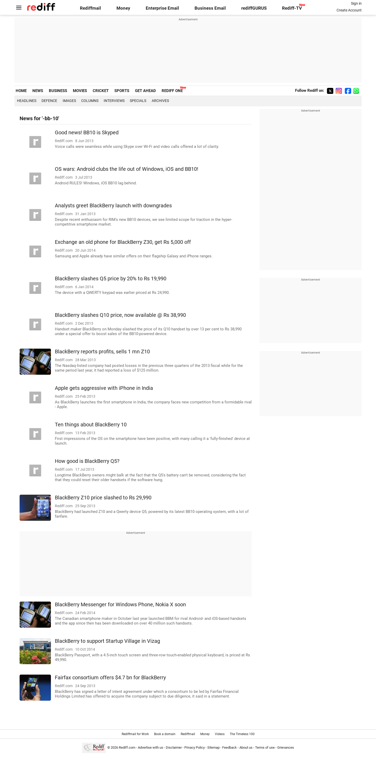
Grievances (285, 747)
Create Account (349, 10)
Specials (138, 101)
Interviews (114, 101)
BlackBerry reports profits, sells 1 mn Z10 (102, 352)
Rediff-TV (292, 8)
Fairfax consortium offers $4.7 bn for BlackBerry (110, 678)
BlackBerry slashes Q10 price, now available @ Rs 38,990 (120, 315)
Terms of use (265, 747)
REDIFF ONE (172, 90)
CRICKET (101, 90)
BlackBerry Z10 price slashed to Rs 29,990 (103, 498)
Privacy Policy (194, 747)
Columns (89, 101)
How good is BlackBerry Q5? (87, 461)
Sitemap (213, 747)
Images (69, 101)
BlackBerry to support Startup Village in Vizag (107, 641)
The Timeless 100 (242, 734)
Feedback (229, 747)
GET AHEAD (145, 90)
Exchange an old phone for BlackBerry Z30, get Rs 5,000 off (123, 242)
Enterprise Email (162, 8)
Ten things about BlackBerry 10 (91, 425)
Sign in (356, 3)
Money (123, 8)
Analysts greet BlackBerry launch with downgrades (113, 206)
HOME (21, 90)
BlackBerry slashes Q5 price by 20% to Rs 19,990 (110, 279)
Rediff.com (127, 747)
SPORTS (121, 90)
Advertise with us (150, 747)
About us (245, 747)
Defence (49, 101)
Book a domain (164, 734)
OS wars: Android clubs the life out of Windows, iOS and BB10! (126, 169)
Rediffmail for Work (135, 734)
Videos (220, 734)
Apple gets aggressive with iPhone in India (104, 388)
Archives (160, 101)
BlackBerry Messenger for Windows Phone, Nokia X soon (120, 605)
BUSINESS (58, 90)
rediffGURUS (254, 8)
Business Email (210, 8)
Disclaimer (174, 747)
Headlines (26, 101)
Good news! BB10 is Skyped (87, 133)
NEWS (37, 90)
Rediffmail (90, 8)
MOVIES (80, 90)
